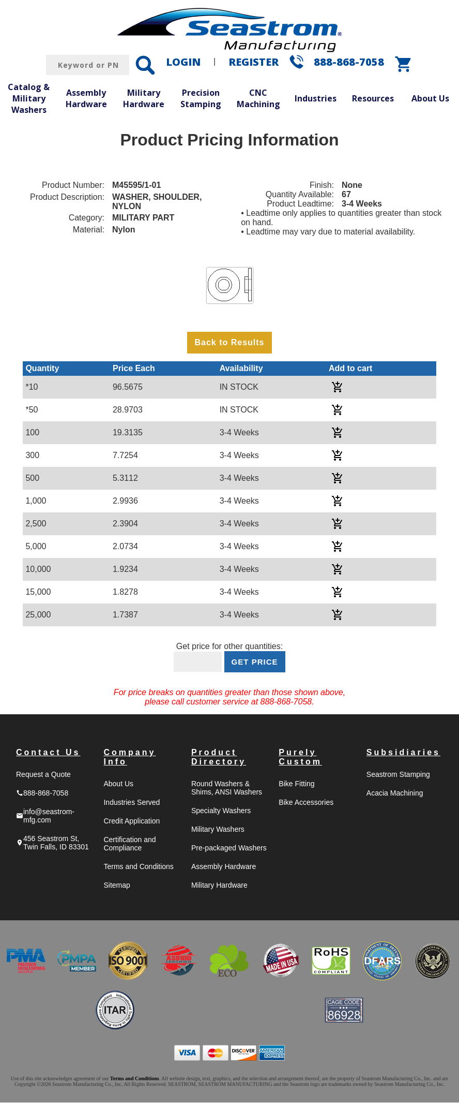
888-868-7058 (349, 62)
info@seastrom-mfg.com (45, 816)
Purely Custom (300, 757)
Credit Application (131, 821)
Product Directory (218, 757)
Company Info (129, 757)
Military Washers (217, 830)
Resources (373, 98)
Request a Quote (43, 775)
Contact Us (48, 752)
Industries (315, 98)
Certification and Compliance (129, 844)
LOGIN (183, 62)
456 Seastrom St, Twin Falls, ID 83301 (52, 843)
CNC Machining (258, 98)
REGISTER (253, 62)
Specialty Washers (221, 811)
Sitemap (116, 885)
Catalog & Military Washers (29, 98)
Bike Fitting (296, 784)
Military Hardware (143, 98)
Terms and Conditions (138, 867)
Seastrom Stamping (398, 775)
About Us (430, 98)
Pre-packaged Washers (229, 848)
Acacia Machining (394, 793)
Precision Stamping (200, 98)
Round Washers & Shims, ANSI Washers (226, 788)
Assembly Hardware (86, 98)
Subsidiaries (403, 752)
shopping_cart (403, 64)
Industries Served (131, 803)
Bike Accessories (306, 803)
